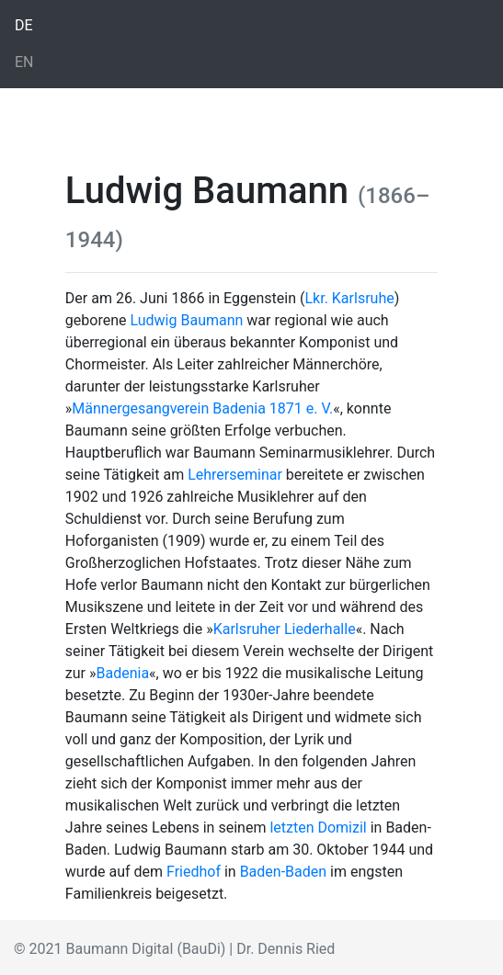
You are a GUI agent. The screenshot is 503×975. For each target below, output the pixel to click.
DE (24, 25)
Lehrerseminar (235, 474)
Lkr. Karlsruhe (349, 298)
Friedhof (193, 871)
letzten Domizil (317, 827)
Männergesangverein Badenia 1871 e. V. (202, 408)
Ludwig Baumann (186, 320)
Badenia (123, 673)
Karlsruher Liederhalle (284, 629)
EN (24, 62)
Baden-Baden (283, 871)
